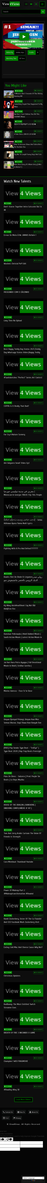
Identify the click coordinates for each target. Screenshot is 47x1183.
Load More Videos (23, 1100)
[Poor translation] (9, 1139)
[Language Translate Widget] (33, 1178)
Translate (36, 1180)
